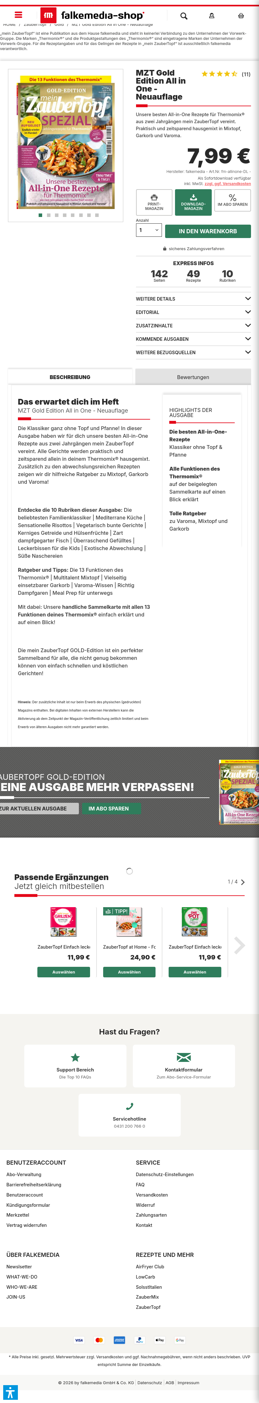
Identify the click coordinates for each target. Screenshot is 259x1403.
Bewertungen (193, 377)
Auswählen (63, 971)
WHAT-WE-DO (21, 1277)
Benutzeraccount (24, 1195)
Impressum (188, 1382)
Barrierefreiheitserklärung (33, 1184)
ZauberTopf (148, 1307)
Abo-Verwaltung (23, 1174)
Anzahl (142, 220)
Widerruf (145, 1205)
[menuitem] (18, 15)
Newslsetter (19, 1266)
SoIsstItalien (149, 1287)
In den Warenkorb (208, 231)
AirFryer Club (150, 1266)
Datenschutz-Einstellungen (165, 1174)
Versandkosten (152, 1195)
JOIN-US (15, 1297)
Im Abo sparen (108, 808)
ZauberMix (147, 1297)
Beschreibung (70, 377)
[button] (10, 1392)
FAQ (140, 1184)
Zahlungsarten (151, 1215)
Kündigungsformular (28, 1205)
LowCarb (145, 1277)
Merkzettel (17, 1215)
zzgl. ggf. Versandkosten (228, 183)
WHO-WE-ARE (21, 1287)
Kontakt (144, 1225)
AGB (170, 1382)
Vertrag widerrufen (26, 1225)
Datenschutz (149, 1382)
